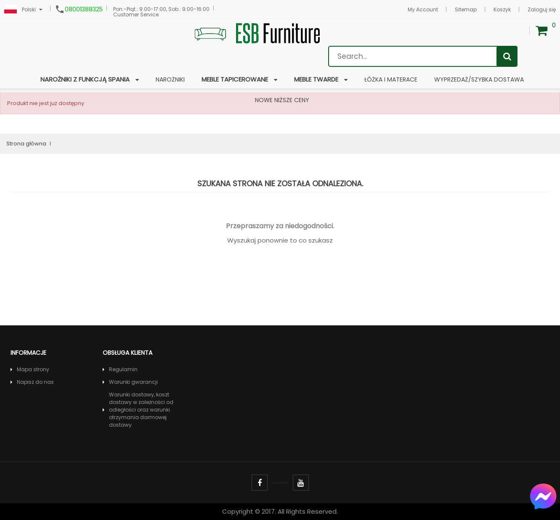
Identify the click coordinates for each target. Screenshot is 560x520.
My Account (423, 9)
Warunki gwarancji (133, 381)
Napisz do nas (35, 381)
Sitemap (466, 9)
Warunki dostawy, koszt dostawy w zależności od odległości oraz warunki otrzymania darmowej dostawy (141, 409)
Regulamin (123, 369)
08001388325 (84, 9)
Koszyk (502, 9)
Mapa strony (33, 369)
